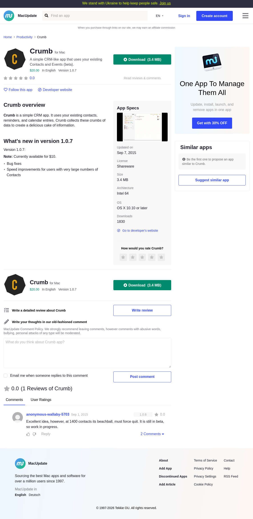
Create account (214, 16)
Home (8, 37)
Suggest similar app (212, 180)
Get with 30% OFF (212, 123)
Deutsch (34, 494)
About (163, 460)
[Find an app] (46, 15)
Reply (45, 434)
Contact (229, 460)
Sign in (184, 16)
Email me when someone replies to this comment (49, 375)
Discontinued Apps (173, 476)
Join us (165, 3)
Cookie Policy (203, 484)
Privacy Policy (203, 468)
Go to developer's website (137, 231)
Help (227, 468)
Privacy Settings (205, 476)
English (20, 494)
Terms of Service (205, 460)
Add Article (167, 484)
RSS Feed (231, 476)
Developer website (55, 90)
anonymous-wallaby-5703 (47, 414)
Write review (142, 310)
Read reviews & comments (142, 78)
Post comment (142, 376)
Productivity (24, 37)
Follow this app (18, 90)
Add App (165, 468)
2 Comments (153, 433)
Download (142, 59)
